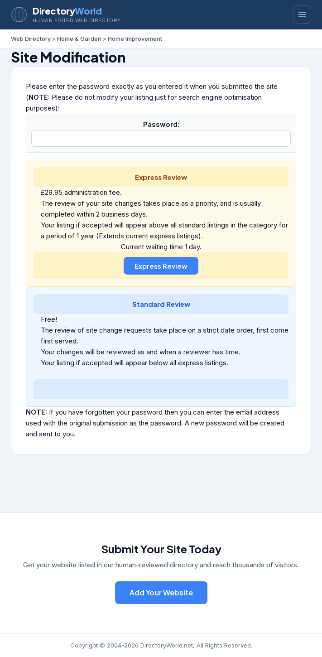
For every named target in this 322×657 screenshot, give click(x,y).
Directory (67, 10)
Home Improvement (135, 38)
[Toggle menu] (302, 14)
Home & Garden (79, 38)
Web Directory (31, 38)
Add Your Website (161, 592)
